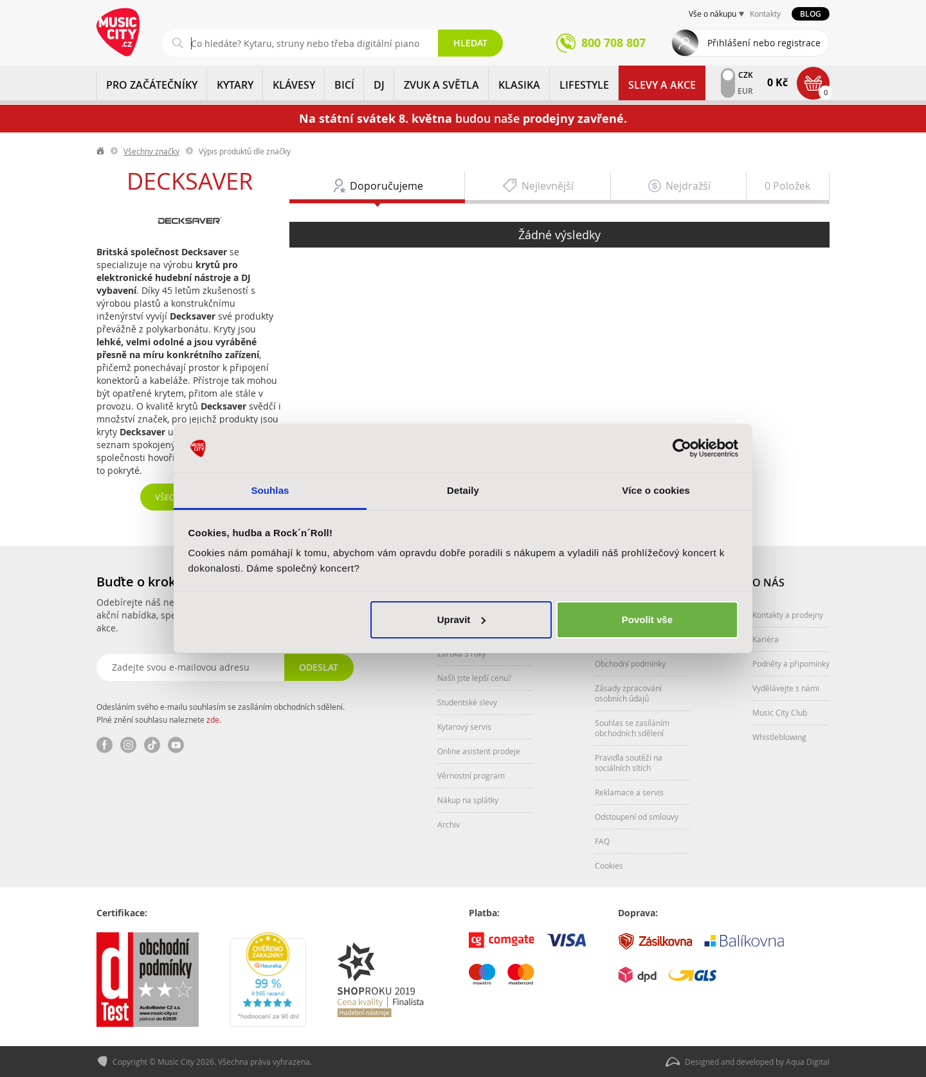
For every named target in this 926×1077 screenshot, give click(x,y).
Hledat (470, 43)
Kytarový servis (464, 726)
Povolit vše (647, 619)
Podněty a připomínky (791, 663)
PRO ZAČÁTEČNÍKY (151, 85)
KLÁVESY (294, 85)
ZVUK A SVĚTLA (441, 85)
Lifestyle (584, 85)
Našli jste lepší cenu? (474, 678)
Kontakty (765, 13)
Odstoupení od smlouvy (636, 816)
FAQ (602, 841)
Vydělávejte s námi (785, 688)
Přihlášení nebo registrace (764, 43)
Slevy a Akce (662, 85)
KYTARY (235, 85)
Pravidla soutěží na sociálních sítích (628, 762)
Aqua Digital (808, 1061)
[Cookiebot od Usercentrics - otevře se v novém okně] (682, 448)
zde (212, 719)
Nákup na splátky (467, 800)
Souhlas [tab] (270, 490)
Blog (810, 13)
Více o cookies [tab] (656, 490)
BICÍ (344, 85)
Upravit (461, 619)
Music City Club (779, 712)
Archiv (448, 824)
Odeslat (318, 667)
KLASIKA (519, 85)
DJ (379, 85)
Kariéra (765, 639)
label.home (100, 151)
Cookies (609, 865)
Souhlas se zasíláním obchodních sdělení (632, 728)
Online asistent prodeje (478, 751)
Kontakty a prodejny (787, 615)
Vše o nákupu (712, 13)
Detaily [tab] (463, 490)
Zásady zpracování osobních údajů (628, 693)
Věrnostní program (471, 775)
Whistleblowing (779, 737)
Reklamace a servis (629, 792)
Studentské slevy (467, 702)
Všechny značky (151, 151)
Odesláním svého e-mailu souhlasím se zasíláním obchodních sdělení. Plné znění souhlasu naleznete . (220, 713)
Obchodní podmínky (630, 663)
